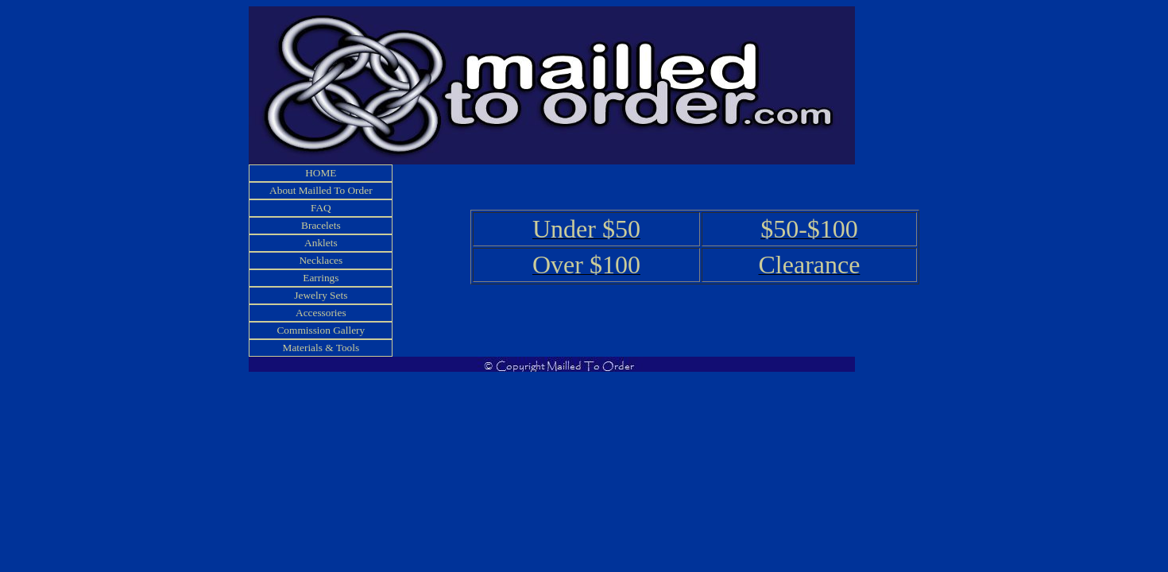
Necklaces (320, 260)
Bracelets (321, 225)
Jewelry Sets (320, 295)
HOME (320, 173)
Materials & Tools (321, 348)
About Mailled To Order (321, 190)
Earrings (320, 278)
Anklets (320, 243)
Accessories (321, 313)
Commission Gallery (321, 330)
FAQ (321, 208)
